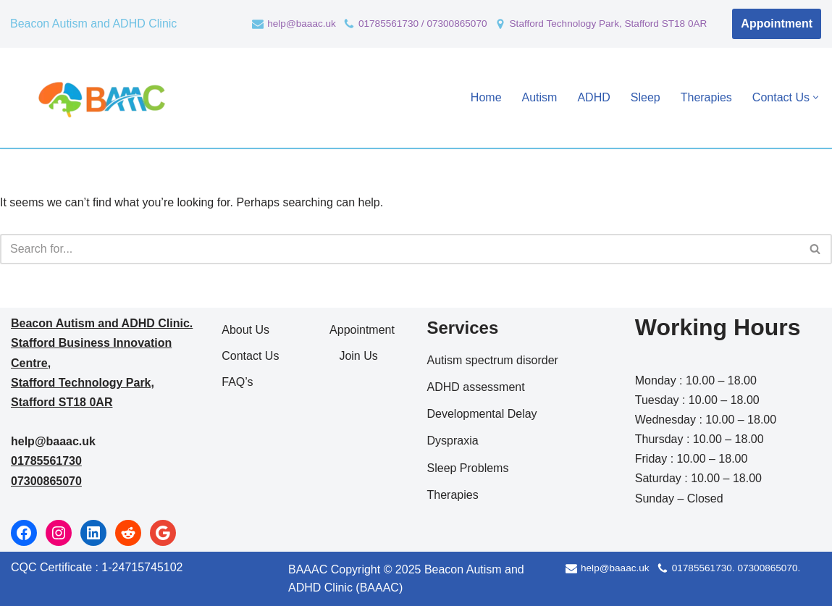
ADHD (593, 97)
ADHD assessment (476, 387)
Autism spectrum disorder (492, 360)
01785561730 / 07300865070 (422, 23)
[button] (815, 97)
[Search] (399, 249)
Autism (540, 97)
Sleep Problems (468, 468)
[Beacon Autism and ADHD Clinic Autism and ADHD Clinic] (99, 98)
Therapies (706, 97)
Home (486, 97)
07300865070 (46, 481)
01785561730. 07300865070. (736, 568)
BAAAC (307, 569)
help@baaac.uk (301, 23)
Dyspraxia (453, 440)
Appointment (776, 23)
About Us (245, 330)
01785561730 (46, 461)
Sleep (645, 97)
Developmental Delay (482, 414)
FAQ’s (237, 382)
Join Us (358, 356)
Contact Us (250, 356)
